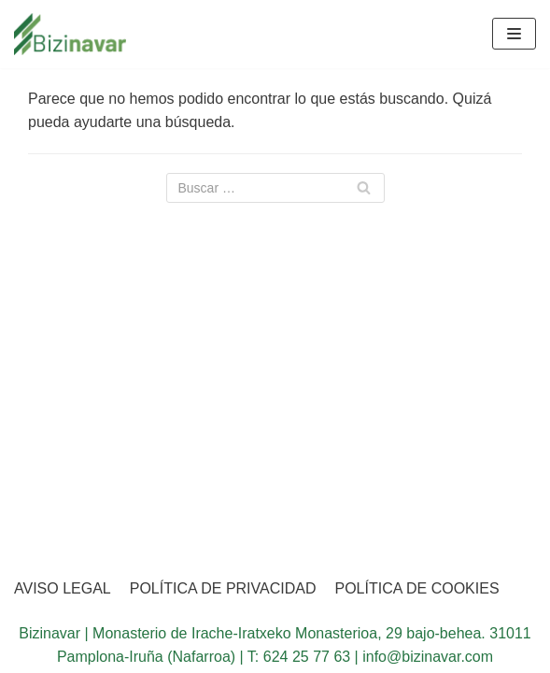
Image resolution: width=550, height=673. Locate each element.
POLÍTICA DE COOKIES (417, 588)
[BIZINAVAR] (70, 34)
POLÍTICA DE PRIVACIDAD (223, 588)
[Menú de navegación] (514, 34)
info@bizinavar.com (427, 657)
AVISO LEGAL (62, 588)
